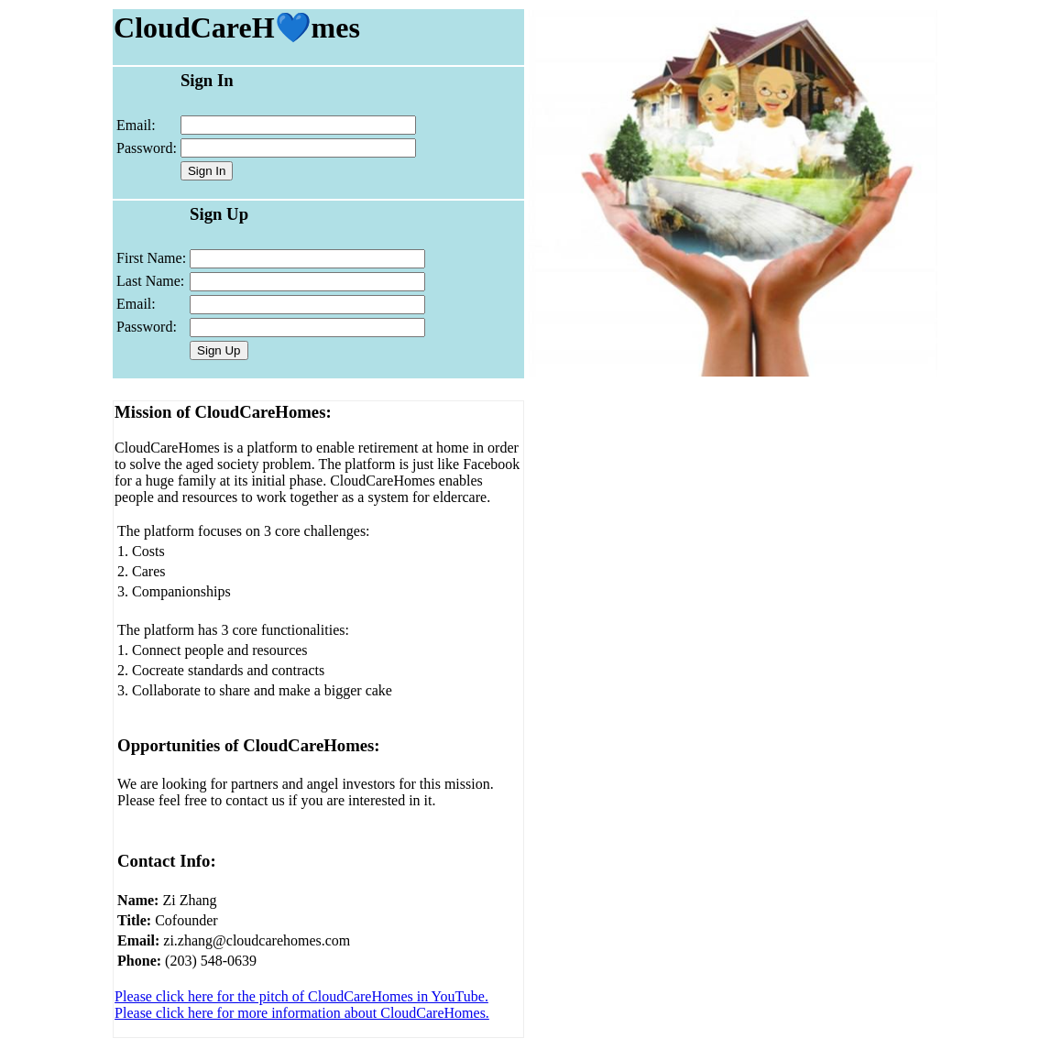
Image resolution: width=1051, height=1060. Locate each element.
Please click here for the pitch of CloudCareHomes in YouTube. (301, 996)
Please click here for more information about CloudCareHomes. (302, 1013)
